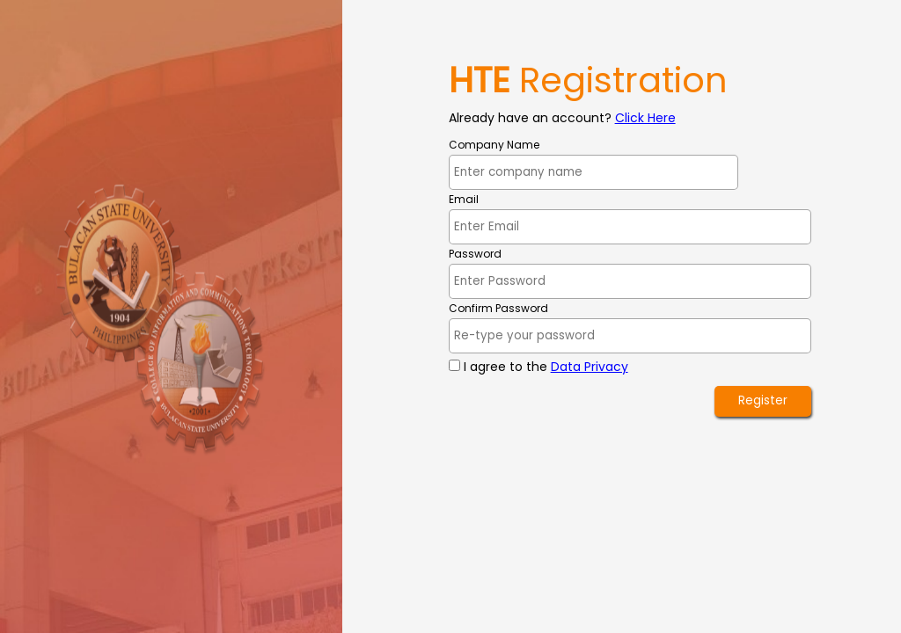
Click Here (645, 118)
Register (762, 400)
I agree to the (546, 366)
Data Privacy (589, 366)
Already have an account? (530, 118)
